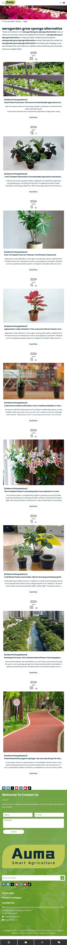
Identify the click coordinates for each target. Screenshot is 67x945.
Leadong (51, 933)
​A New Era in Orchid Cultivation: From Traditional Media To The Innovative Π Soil (33, 406)
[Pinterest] (25, 788)
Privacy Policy (33, 933)
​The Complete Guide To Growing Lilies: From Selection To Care (31, 491)
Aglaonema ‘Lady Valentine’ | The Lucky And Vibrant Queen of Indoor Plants (33, 329)
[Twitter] (12, 788)
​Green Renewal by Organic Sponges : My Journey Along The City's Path (33, 758)
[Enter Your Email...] (30, 878)
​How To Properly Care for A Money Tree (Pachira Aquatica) (30, 255)
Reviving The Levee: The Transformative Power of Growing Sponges (33, 657)
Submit (14, 832)
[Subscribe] (62, 878)
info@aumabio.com (11, 917)
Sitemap (23, 933)
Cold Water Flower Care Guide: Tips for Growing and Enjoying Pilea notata (33, 577)
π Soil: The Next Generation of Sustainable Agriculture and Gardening (33, 177)
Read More (34, 117)
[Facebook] (3, 788)
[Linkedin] (8, 788)
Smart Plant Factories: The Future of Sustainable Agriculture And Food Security (33, 102)
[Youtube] (16, 788)
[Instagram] (21, 788)
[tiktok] (29, 788)
